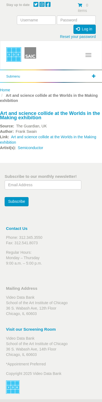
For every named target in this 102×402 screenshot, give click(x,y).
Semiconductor (30, 148)
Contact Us (16, 228)
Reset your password (78, 36)
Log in (84, 29)
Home (5, 90)
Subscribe (16, 201)
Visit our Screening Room (31, 329)
